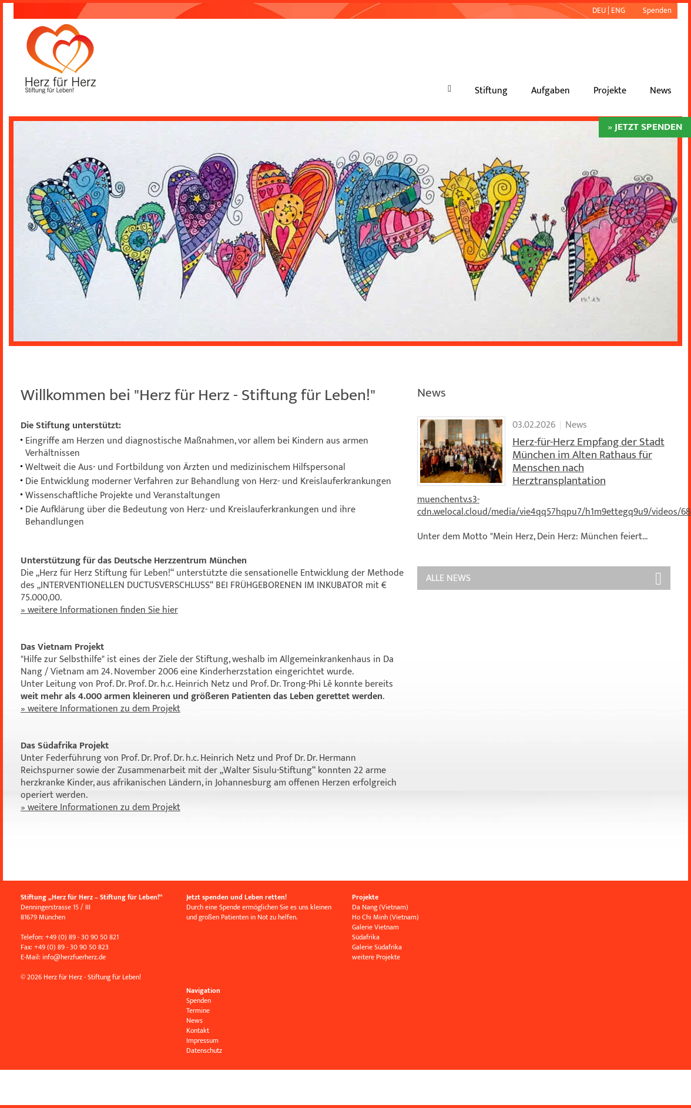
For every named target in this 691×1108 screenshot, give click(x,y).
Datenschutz (204, 1050)
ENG (618, 10)
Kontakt (197, 1030)
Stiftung (491, 91)
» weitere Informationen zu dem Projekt (100, 709)
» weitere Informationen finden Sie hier (99, 610)
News (661, 91)
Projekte (609, 91)
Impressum (202, 1040)
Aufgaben (550, 91)
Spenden (657, 10)
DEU (599, 10)
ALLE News (448, 578)
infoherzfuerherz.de (74, 957)
